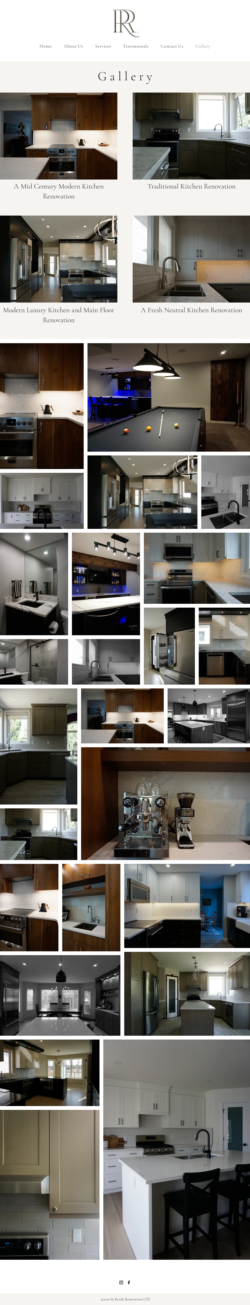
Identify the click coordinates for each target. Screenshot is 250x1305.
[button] (58, 136)
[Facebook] (128, 1282)
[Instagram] (121, 1282)
